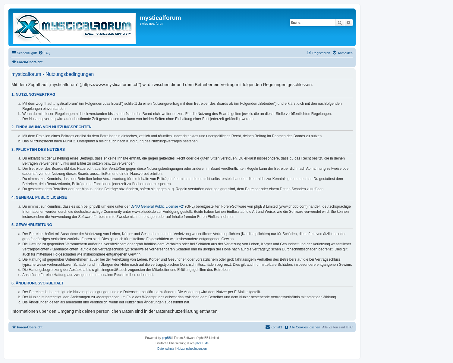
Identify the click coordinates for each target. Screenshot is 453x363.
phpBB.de (202, 343)
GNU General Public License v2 (157, 206)
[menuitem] (44, 53)
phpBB (166, 338)
